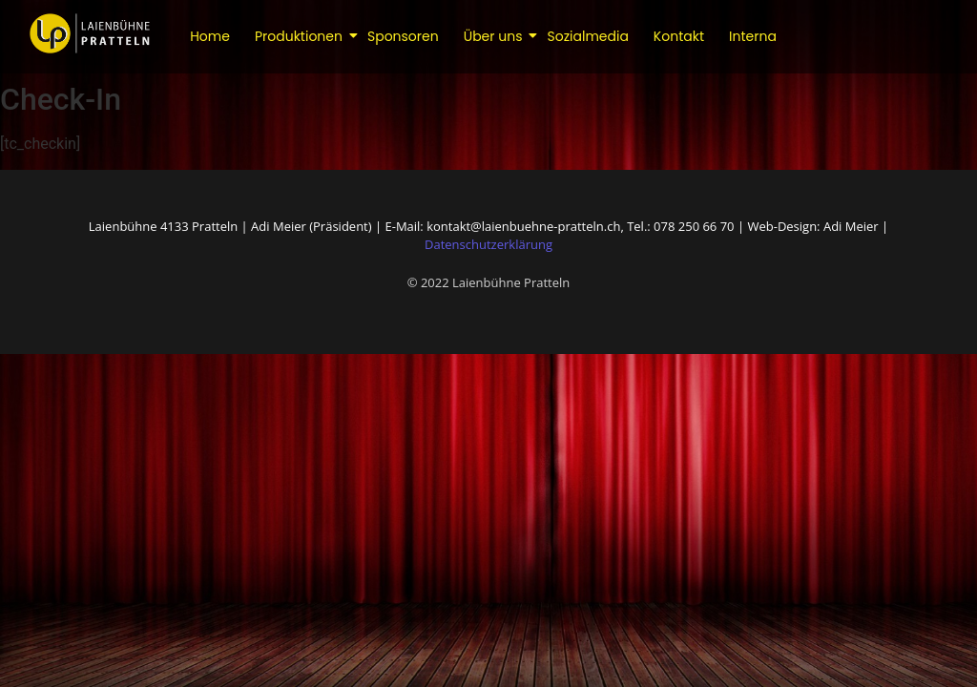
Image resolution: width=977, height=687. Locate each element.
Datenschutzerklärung (488, 244)
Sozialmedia (587, 36)
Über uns (495, 36)
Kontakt (679, 36)
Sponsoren (403, 36)
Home (210, 36)
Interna (753, 36)
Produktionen (300, 36)
